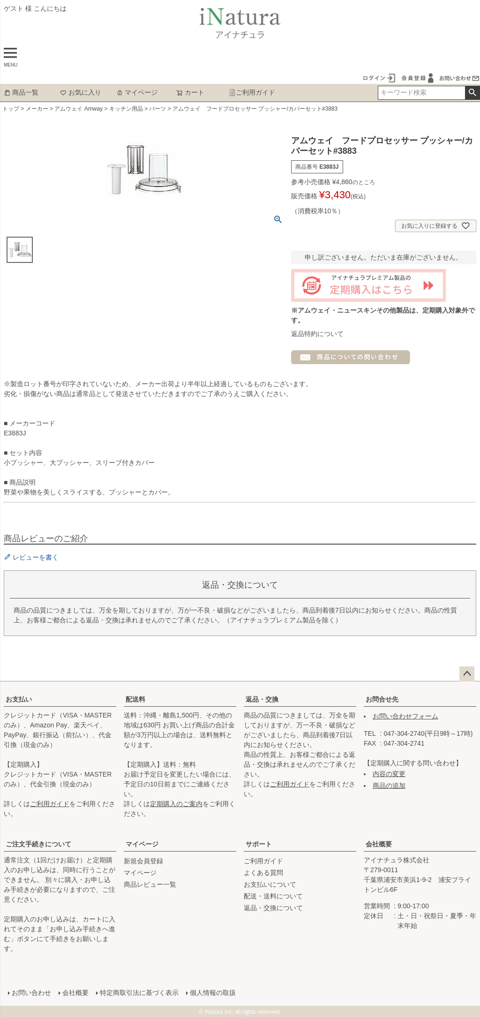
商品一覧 (21, 92)
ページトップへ (466, 673)
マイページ (137, 92)
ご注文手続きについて (38, 844)
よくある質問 (263, 872)
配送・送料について (273, 896)
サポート (259, 844)
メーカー (37, 108)
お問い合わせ (31, 992)
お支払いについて (270, 884)
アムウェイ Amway (78, 108)
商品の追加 (389, 785)
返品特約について (317, 333)
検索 (472, 92)
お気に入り (80, 92)
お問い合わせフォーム (405, 716)
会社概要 (379, 844)
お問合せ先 (382, 699)
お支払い (19, 699)
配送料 (135, 699)
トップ (10, 108)
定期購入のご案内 (176, 804)
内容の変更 (389, 774)
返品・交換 (262, 699)
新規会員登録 (143, 861)
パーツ (157, 108)
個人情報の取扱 (212, 992)
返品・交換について (273, 908)
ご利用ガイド (252, 92)
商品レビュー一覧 (150, 884)
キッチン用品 (126, 108)
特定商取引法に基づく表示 (138, 992)
